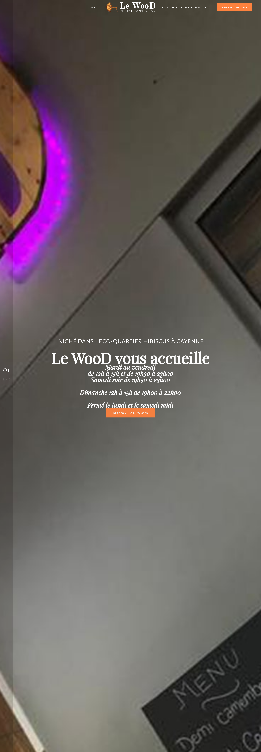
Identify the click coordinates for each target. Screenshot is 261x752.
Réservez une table (234, 7)
